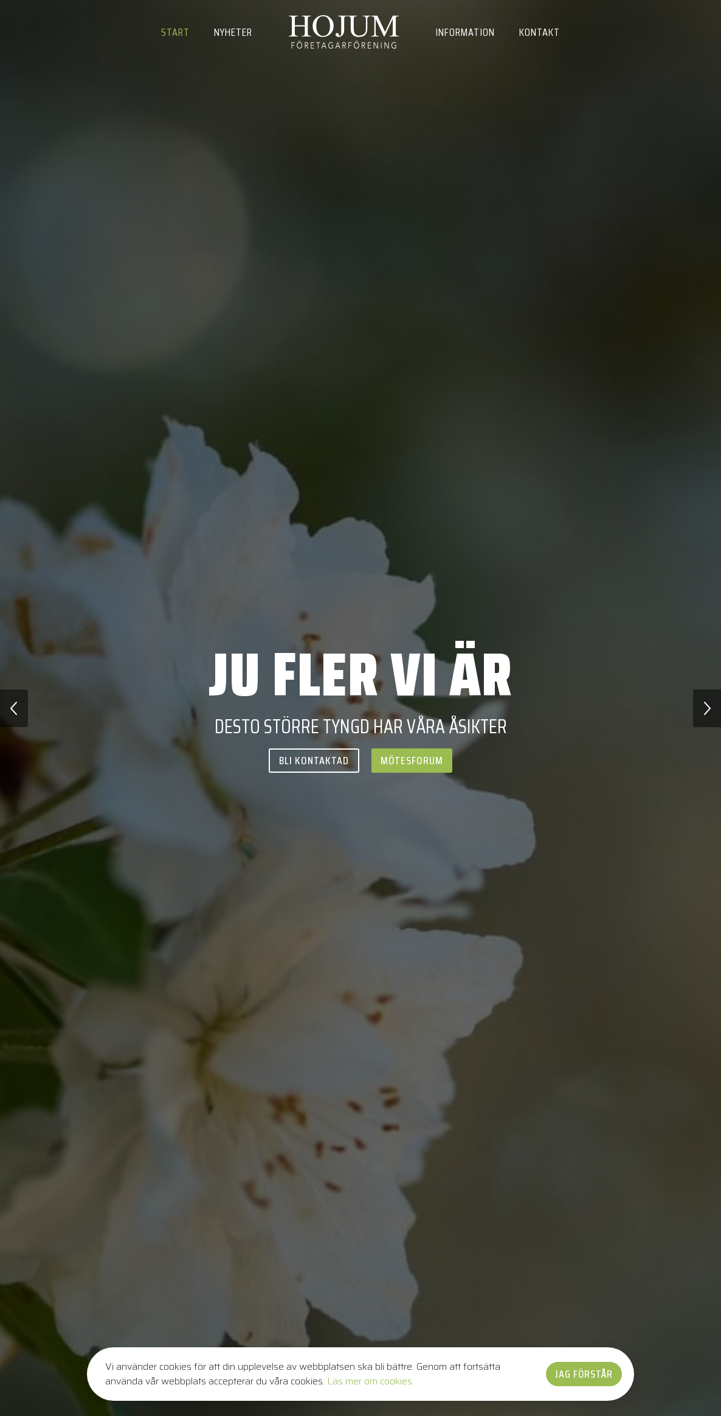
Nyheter (233, 32)
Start (175, 32)
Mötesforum (412, 760)
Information (465, 32)
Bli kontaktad (314, 760)
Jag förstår (584, 1374)
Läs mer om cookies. (370, 1381)
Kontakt (539, 32)
